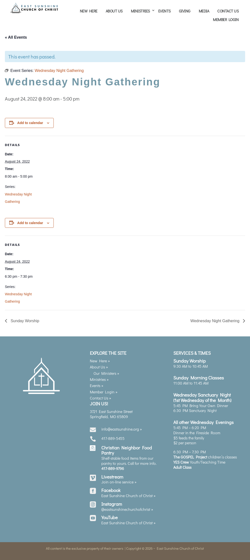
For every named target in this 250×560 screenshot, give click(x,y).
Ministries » (99, 379)
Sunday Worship (24, 321)
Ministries (140, 10)
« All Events (16, 37)
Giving (184, 10)
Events (164, 10)
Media (204, 10)
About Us (114, 10)
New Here (88, 10)
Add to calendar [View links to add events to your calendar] (30, 122)
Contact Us (228, 10)
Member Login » (103, 391)
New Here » (100, 360)
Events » (96, 385)
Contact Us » (100, 397)
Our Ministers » (106, 372)
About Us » (99, 366)
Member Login (226, 19)
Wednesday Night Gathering (215, 321)
